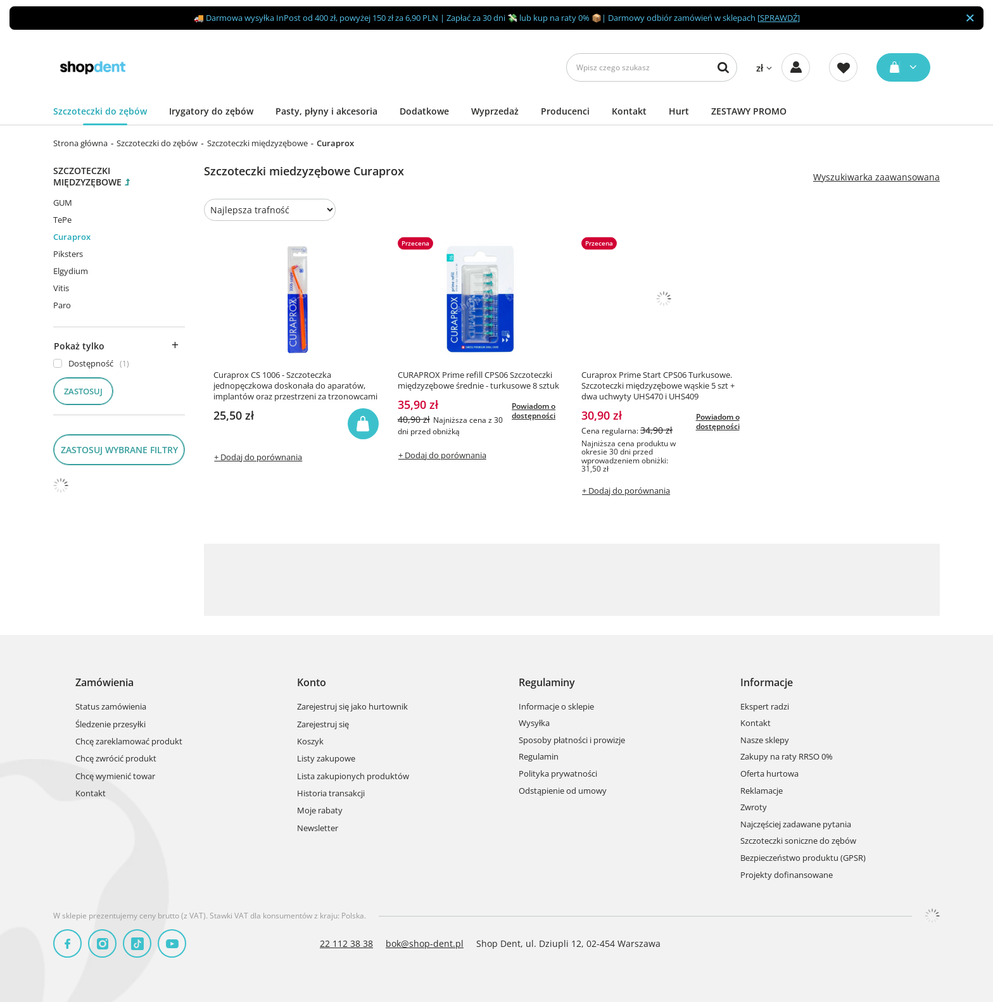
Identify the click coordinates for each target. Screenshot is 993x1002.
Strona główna (80, 143)
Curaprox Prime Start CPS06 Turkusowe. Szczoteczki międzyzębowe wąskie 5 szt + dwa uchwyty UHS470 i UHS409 (658, 386)
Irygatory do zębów (211, 111)
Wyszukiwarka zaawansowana (876, 177)
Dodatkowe (424, 111)
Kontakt (629, 111)
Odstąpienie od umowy (563, 791)
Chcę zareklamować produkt (128, 742)
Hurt (679, 111)
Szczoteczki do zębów (100, 111)
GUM (62, 202)
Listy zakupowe (326, 759)
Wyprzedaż (495, 111)
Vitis (61, 288)
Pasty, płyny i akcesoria (326, 111)
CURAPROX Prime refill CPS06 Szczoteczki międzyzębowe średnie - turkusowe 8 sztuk (478, 380)
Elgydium (70, 271)
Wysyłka (534, 723)
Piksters (68, 254)
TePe (62, 219)
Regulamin (539, 757)
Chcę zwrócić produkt (115, 759)
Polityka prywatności (558, 774)
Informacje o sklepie (556, 707)
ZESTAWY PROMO (749, 111)
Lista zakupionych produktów (353, 777)
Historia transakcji (331, 794)
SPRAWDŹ (778, 17)
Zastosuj (83, 391)
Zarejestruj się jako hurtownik (352, 707)
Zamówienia (104, 682)
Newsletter (317, 829)
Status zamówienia (110, 707)
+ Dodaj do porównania (258, 457)
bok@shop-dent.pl (425, 943)
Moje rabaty (320, 811)
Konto (311, 682)
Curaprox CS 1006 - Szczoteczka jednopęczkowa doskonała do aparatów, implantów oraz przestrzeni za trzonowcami (295, 386)
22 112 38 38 (346, 943)
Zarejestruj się (323, 725)
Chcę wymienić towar (115, 777)
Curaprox (72, 236)
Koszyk (310, 742)
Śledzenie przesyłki (110, 725)
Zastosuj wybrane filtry (119, 450)
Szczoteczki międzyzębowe (257, 143)
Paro (62, 305)
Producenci (565, 111)
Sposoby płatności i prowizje (572, 741)
